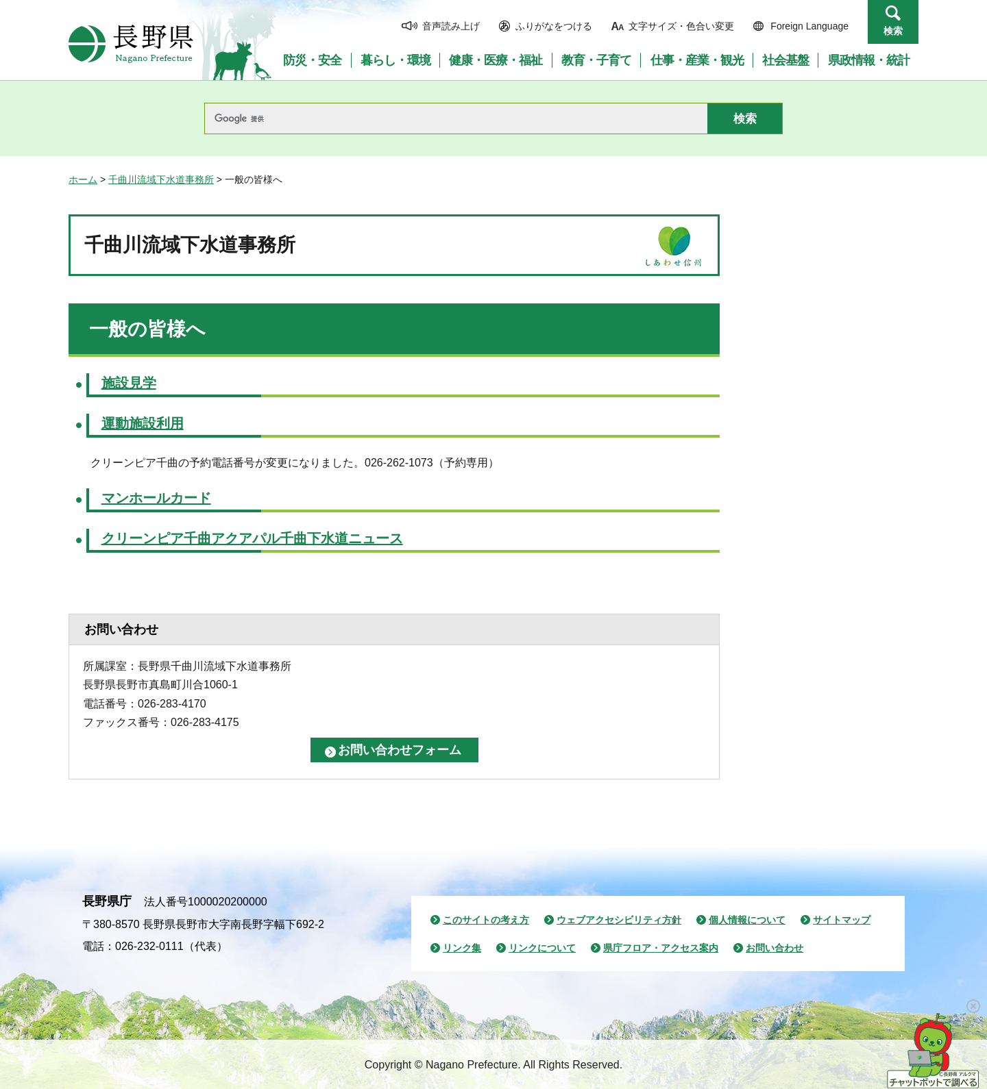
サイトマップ (841, 919)
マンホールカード (156, 497)
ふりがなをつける (553, 26)
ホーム (83, 179)
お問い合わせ (774, 947)
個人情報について (747, 919)
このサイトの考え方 (486, 919)
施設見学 (128, 382)
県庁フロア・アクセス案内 (660, 947)
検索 (893, 30)
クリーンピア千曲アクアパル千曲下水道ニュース (252, 538)
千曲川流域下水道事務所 (161, 179)
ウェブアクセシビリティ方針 (619, 919)
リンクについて (542, 947)
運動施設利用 (142, 423)
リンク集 (462, 947)
